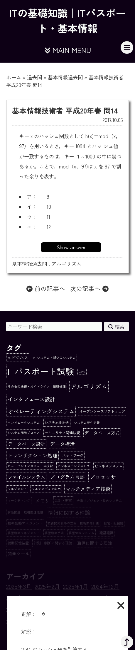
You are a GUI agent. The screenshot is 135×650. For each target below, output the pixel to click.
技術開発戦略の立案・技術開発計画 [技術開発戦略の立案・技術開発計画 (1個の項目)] (73, 523)
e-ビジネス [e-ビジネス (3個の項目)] (18, 357)
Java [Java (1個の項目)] (82, 371)
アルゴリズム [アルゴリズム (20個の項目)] (88, 386)
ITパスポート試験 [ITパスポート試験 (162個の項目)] (41, 371)
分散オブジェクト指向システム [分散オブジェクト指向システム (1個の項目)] (99, 500)
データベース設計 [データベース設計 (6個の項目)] (26, 443)
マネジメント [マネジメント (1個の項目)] (17, 489)
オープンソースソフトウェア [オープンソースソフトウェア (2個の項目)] (102, 411)
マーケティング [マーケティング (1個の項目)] (19, 500)
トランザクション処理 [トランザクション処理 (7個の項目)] (33, 455)
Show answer (71, 247)
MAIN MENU (67, 50)
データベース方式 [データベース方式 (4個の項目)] (102, 433)
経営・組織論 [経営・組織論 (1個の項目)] (113, 523)
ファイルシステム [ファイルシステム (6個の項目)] (26, 476)
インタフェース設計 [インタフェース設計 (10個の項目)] (31, 399)
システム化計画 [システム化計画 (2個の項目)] (57, 422)
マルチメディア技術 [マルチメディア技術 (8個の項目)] (87, 488)
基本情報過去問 (65, 77)
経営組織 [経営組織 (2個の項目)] (106, 532)
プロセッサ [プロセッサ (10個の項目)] (103, 477)
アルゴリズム (66, 263)
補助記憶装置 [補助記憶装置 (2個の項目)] (18, 543)
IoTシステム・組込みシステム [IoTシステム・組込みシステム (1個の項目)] (54, 357)
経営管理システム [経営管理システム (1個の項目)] (82, 533)
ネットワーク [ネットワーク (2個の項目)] (72, 455)
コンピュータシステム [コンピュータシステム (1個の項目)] (24, 422)
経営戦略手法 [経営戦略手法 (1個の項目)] (54, 533)
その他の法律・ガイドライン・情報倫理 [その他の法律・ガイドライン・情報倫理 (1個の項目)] (37, 386)
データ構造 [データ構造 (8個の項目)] (62, 443)
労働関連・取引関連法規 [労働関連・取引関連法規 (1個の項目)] (25, 512)
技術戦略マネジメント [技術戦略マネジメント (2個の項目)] (25, 523)
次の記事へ (89, 288)
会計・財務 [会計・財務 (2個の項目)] (63, 500)
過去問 (34, 77)
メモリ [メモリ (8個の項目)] (42, 500)
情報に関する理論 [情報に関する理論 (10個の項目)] (69, 512)
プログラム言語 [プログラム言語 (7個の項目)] (67, 476)
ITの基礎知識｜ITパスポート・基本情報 (67, 20)
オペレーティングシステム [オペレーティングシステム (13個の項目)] (41, 411)
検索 (116, 326)
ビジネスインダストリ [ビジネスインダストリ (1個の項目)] (74, 466)
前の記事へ (45, 288)
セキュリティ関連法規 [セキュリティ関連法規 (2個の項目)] (62, 432)
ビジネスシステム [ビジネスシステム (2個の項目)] (109, 466)
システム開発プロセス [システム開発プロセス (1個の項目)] (24, 432)
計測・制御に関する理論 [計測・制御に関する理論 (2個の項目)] (52, 543)
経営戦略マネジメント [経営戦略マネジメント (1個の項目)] (24, 533)
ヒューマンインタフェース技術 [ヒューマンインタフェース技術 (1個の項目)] (30, 466)
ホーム (13, 77)
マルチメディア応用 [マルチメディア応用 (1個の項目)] (46, 489)
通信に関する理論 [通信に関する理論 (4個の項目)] (94, 543)
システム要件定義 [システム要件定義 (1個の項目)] (87, 422)
